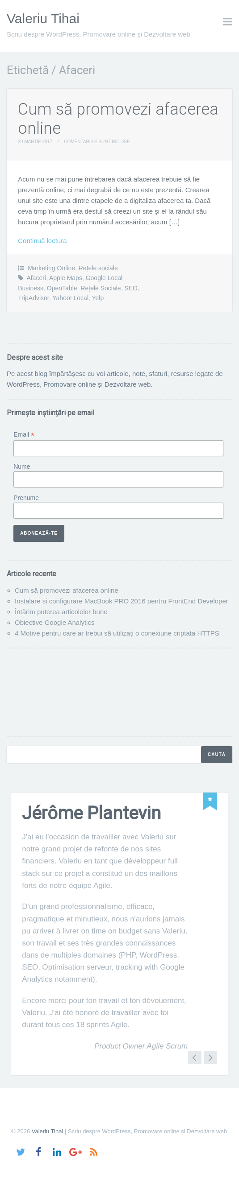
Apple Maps (65, 277)
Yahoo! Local (70, 297)
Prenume (26, 497)
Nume (21, 466)
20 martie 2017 (35, 141)
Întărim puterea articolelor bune (61, 611)
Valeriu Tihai (43, 18)
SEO (131, 288)
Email (23, 434)
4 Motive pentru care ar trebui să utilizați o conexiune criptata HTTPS (117, 633)
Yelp (98, 297)
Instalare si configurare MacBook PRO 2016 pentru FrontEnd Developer (121, 601)
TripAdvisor (33, 297)
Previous (194, 1057)
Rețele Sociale (100, 288)
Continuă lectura (42, 240)
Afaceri (36, 277)
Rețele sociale (98, 268)
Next (210, 1057)
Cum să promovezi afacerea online (66, 590)
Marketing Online (51, 268)
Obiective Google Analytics (54, 622)
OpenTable (62, 288)
